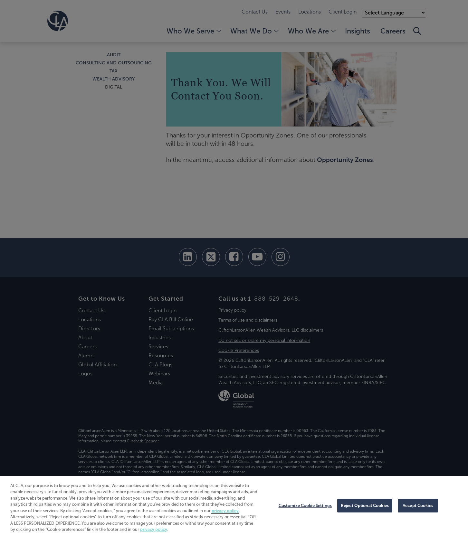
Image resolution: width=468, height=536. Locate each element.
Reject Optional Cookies (365, 505)
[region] (234, 506)
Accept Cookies (418, 505)
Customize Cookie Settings (305, 505)
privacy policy (225, 510)
